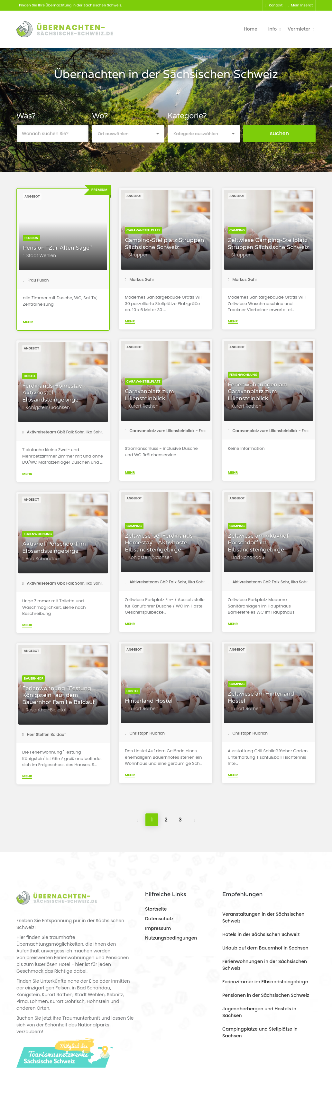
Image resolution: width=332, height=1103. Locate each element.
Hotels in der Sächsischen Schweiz (261, 934)
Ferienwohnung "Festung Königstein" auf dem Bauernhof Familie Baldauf (58, 695)
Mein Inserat (300, 5)
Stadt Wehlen (41, 255)
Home (250, 29)
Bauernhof (33, 678)
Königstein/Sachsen (48, 407)
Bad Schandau (247, 557)
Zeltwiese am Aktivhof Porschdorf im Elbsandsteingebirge (258, 543)
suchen (279, 133)
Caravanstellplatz (143, 230)
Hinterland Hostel (148, 701)
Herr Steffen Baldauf (44, 734)
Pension (31, 238)
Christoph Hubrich (145, 733)
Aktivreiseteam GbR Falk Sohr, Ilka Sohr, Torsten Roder (76, 432)
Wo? (100, 116)
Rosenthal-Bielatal (46, 710)
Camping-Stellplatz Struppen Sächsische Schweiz (164, 244)
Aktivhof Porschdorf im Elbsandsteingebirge (54, 547)
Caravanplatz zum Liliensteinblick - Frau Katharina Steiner (183, 430)
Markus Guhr (139, 279)
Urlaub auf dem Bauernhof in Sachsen (265, 948)
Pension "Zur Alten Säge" (57, 248)
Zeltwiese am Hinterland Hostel (261, 697)
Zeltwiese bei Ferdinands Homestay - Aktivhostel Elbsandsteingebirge (159, 543)
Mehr (28, 321)
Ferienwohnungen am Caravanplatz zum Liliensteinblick (257, 391)
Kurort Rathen (143, 406)
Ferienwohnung (243, 374)
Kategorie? (187, 116)
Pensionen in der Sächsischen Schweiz (265, 995)
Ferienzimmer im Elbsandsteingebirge (265, 981)
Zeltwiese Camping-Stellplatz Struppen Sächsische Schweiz (268, 244)
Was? (26, 116)
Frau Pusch (36, 280)
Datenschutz (159, 918)
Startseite (156, 909)
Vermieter (299, 29)
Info (272, 29)
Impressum (158, 928)
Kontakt (274, 5)
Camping (237, 230)
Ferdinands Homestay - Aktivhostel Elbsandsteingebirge (54, 393)
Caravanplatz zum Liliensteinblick (149, 395)
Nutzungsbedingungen (171, 938)
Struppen (138, 255)
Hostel (30, 376)
